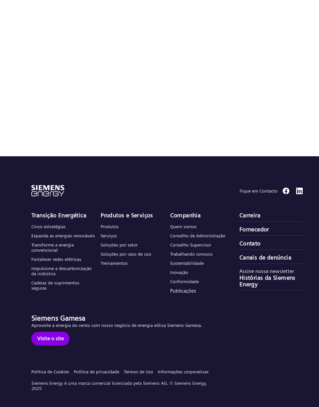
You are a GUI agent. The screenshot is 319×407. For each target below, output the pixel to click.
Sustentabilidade (187, 263)
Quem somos (183, 226)
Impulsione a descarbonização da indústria (61, 271)
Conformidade (184, 281)
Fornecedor (254, 229)
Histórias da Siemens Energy (267, 281)
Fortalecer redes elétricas (56, 259)
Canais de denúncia (265, 257)
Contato (250, 243)
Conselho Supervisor (190, 244)
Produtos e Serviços (127, 215)
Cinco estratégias (48, 226)
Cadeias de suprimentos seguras (55, 285)
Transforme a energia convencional (52, 247)
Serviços (109, 235)
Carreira (249, 215)
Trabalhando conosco (191, 254)
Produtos (110, 226)
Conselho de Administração (197, 235)
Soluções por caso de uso (126, 254)
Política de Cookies (50, 371)
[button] (53, 12)
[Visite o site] (50, 339)
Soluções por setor (119, 244)
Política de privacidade (96, 371)
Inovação (179, 272)
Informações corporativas (183, 371)
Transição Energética (58, 215)
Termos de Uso (138, 371)
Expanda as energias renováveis (63, 235)
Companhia (185, 215)
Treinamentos (114, 263)
